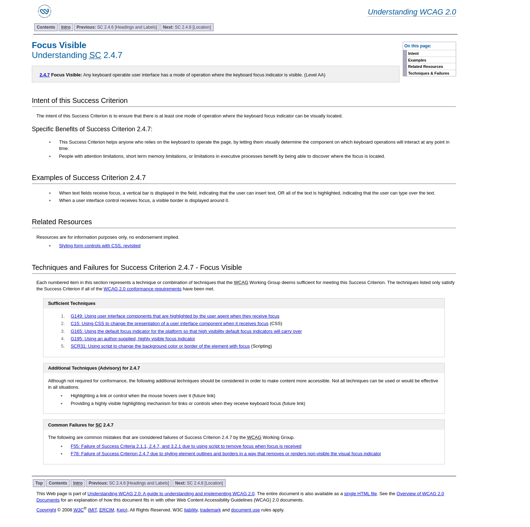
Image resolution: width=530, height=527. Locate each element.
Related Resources (425, 66)
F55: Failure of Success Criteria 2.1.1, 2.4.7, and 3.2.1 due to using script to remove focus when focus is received (186, 446)
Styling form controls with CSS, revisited (99, 245)
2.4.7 (45, 74)
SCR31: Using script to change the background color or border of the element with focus (160, 346)
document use (245, 509)
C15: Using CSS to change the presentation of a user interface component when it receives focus (169, 323)
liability (191, 509)
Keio (121, 509)
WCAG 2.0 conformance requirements (142, 288)
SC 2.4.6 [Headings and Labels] (117, 27)
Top (39, 483)
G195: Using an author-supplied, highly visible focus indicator (133, 338)
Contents (46, 27)
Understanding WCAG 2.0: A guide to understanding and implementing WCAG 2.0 (171, 493)
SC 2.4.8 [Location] (187, 27)
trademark (210, 509)
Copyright (46, 509)
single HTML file (360, 493)
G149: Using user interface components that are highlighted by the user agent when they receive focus (175, 316)
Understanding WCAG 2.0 (412, 11)
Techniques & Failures (428, 73)
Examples (417, 60)
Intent (413, 53)
